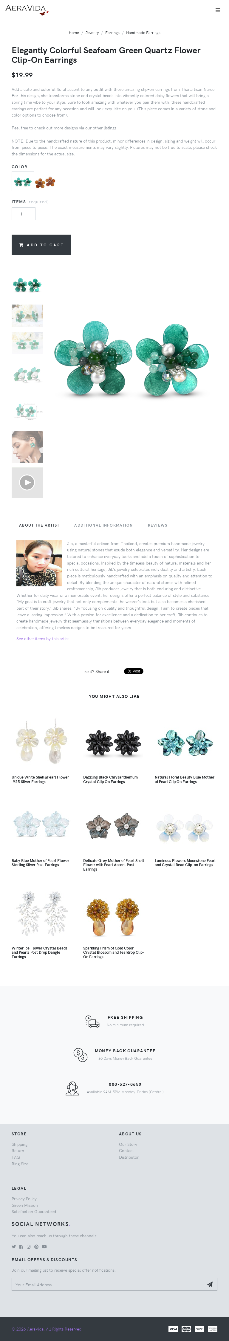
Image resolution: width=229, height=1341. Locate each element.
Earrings (112, 32)
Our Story (128, 1144)
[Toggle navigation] (218, 10)
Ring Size (20, 1163)
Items (30, 201)
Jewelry (92, 32)
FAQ (16, 1157)
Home (74, 32)
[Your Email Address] (108, 1284)
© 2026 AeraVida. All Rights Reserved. (47, 1329)
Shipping (19, 1144)
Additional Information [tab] (103, 525)
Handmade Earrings (143, 32)
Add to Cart (41, 244)
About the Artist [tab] (39, 525)
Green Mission (25, 1205)
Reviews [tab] (158, 525)
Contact (126, 1150)
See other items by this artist (42, 638)
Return (18, 1150)
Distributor (129, 1157)
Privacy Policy (24, 1198)
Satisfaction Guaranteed (34, 1211)
